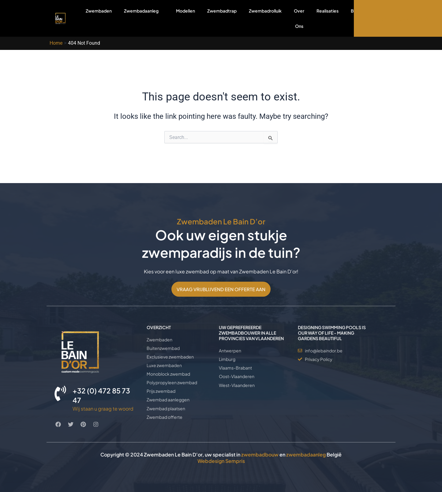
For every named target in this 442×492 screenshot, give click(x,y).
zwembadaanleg (306, 455)
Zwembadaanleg (144, 18)
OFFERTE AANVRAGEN (398, 18)
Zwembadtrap (222, 10)
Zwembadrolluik (265, 10)
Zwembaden (99, 10)
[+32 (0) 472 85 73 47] (60, 393)
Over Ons (299, 18)
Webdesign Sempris (221, 461)
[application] (161, 10)
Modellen (185, 10)
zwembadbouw (260, 455)
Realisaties (328, 10)
